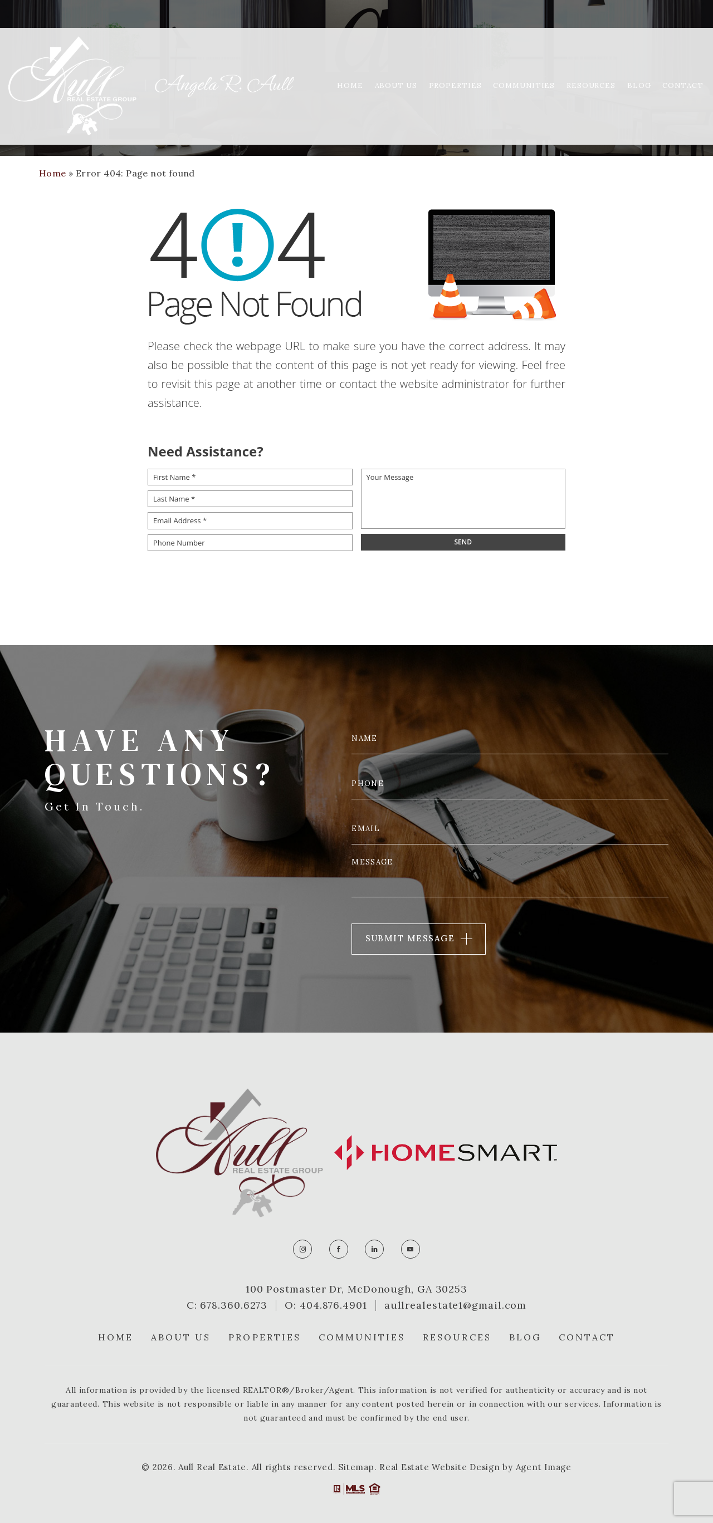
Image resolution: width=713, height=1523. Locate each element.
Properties (455, 57)
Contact (682, 57)
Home (350, 57)
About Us (396, 57)
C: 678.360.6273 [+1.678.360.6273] (227, 1305)
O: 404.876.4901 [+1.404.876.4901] (326, 1305)
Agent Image (544, 1467)
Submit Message (410, 938)
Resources (591, 57)
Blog (639, 57)
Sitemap (356, 1467)
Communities (524, 57)
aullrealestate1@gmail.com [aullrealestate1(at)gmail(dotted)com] (455, 1305)
